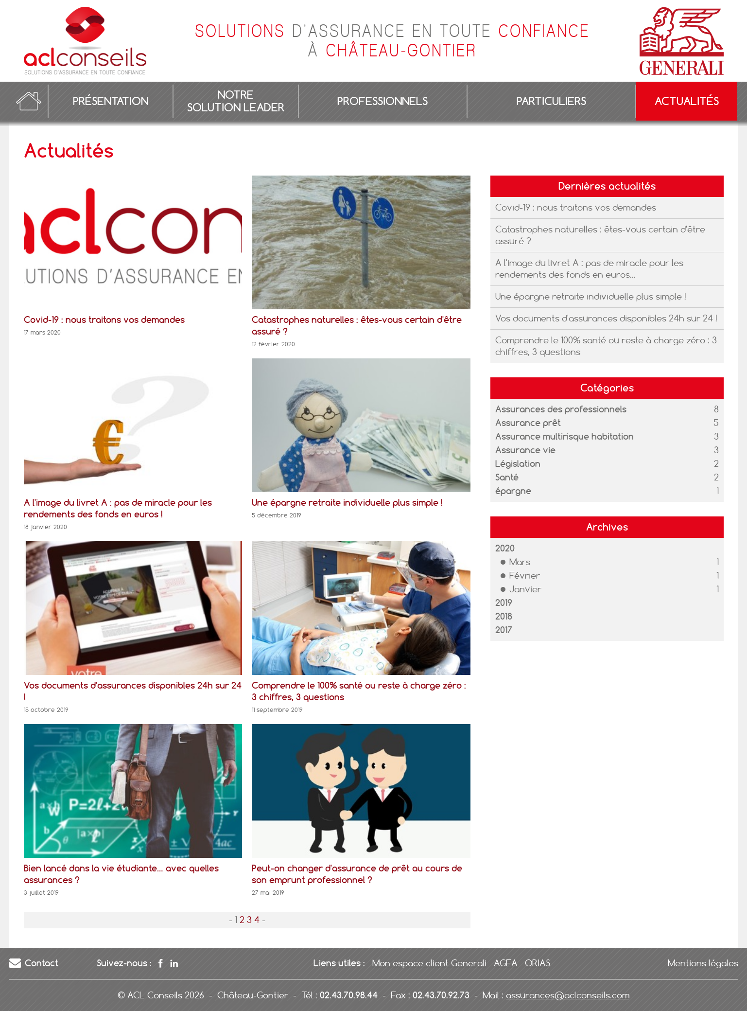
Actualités (687, 101)
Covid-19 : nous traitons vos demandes (575, 207)
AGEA (506, 963)
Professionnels (382, 101)
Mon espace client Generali (429, 963)
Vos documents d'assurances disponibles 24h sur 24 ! (606, 318)
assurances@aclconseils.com (567, 995)
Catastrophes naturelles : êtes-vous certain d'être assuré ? (600, 235)
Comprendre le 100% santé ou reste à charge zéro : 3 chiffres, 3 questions (606, 346)
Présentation (110, 101)
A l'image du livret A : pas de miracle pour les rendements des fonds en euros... (589, 268)
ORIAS (537, 963)
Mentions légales (703, 963)
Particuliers (551, 101)
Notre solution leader (235, 101)
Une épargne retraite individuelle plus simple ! (590, 296)
